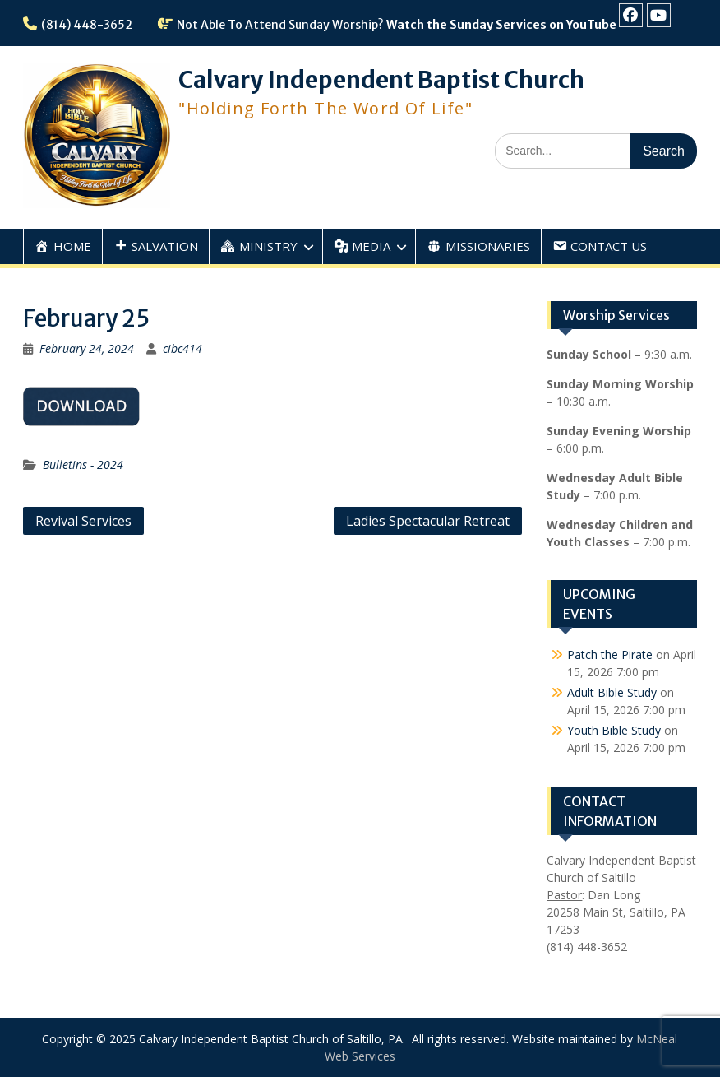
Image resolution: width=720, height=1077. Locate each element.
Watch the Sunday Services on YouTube (501, 24)
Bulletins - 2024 (83, 464)
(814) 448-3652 (86, 24)
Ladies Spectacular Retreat (428, 521)
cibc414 (182, 348)
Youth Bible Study (614, 730)
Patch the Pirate (610, 654)
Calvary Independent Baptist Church (381, 80)
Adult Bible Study (612, 692)
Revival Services (83, 521)
